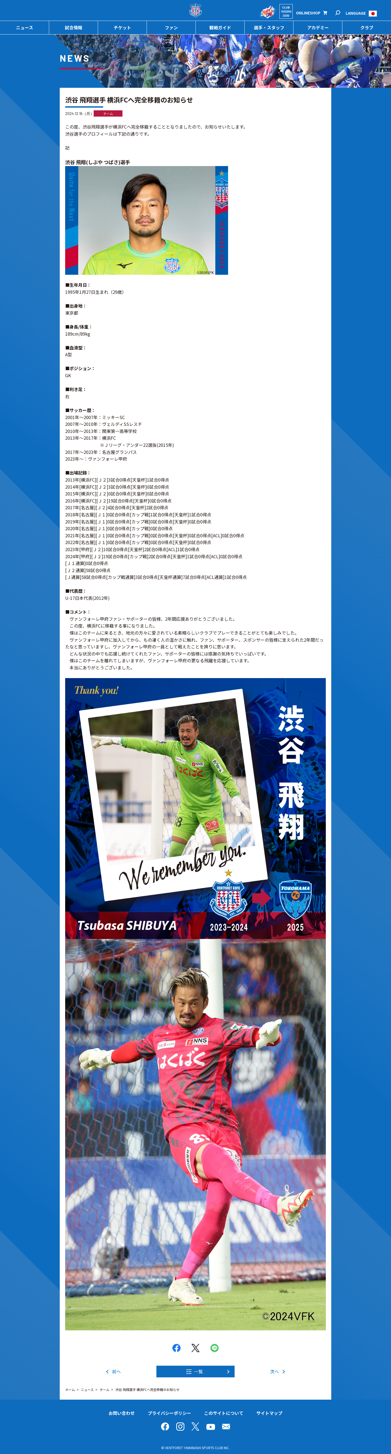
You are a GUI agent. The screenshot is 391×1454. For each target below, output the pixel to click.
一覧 (198, 1371)
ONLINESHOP (308, 12)
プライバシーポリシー (169, 1413)
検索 (341, 13)
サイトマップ (269, 1413)
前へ (116, 1371)
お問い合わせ (122, 1413)
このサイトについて (223, 1413)
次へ (274, 1371)
